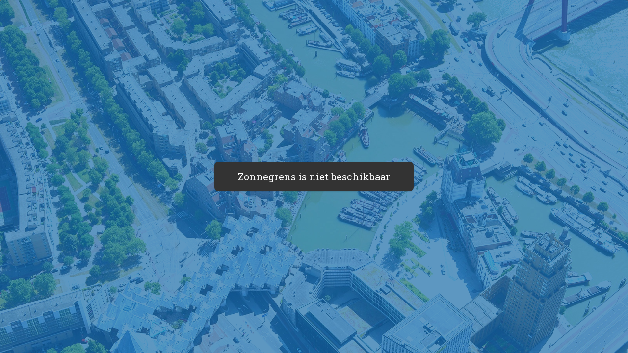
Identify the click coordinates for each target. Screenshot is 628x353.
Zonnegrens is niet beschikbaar (314, 176)
